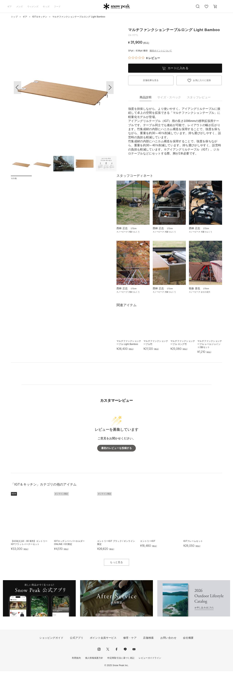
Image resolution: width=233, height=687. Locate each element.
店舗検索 (148, 653)
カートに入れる (178, 68)
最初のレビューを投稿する (116, 463)
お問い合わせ (168, 653)
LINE (125, 665)
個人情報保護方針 (94, 673)
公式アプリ (76, 653)
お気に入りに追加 (202, 80)
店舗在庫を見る (151, 80)
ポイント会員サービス (103, 653)
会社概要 (188, 653)
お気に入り (206, 8)
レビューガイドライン (150, 673)
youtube (134, 665)
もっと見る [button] (116, 577)
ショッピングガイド (51, 653)
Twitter (108, 665)
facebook (116, 665)
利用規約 (76, 673)
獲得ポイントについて (161, 50)
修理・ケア (130, 653)
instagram (99, 665)
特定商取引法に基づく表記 (120, 673)
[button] (110, 87)
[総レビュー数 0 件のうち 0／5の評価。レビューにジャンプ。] (144, 58)
